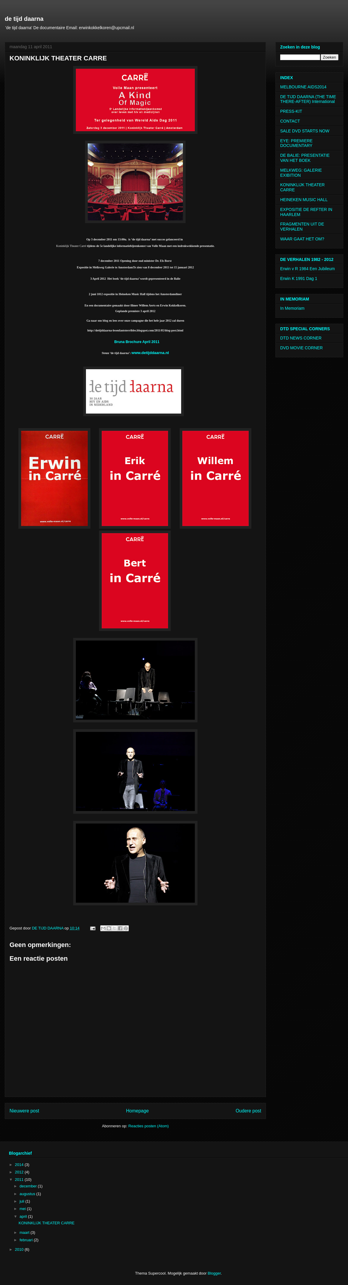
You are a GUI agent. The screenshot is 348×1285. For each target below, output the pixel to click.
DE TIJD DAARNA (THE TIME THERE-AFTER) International (308, 99)
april (24, 1216)
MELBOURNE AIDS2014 (303, 86)
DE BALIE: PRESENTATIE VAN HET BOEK (305, 158)
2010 (20, 1249)
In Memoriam (292, 308)
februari (27, 1240)
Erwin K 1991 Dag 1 (298, 278)
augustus (28, 1194)
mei (23, 1208)
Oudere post (248, 1110)
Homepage (137, 1110)
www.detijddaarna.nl (150, 352)
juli (23, 1201)
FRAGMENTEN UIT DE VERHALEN (302, 226)
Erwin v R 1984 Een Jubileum (307, 268)
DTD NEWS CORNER (301, 338)
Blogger (214, 1273)
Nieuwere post (24, 1110)
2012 (20, 1172)
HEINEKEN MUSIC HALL (303, 199)
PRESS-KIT (291, 111)
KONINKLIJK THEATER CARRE (46, 1223)
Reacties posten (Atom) (148, 1126)
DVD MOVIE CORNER (301, 347)
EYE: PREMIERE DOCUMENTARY (296, 143)
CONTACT (290, 121)
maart (25, 1232)
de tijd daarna (24, 18)
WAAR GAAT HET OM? (302, 239)
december (29, 1186)
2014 (20, 1164)
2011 (20, 1179)
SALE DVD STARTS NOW (304, 131)
